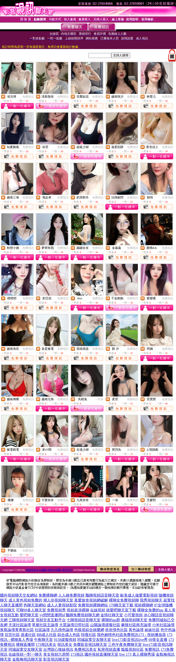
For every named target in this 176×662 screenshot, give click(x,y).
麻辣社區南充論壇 (136, 625)
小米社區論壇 (163, 625)
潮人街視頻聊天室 (58, 600)
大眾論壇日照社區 (74, 625)
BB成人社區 (47, 635)
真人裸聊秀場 (143, 654)
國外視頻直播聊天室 (101, 654)
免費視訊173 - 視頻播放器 (144, 635)
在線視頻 (97, 610)
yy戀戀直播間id (52, 615)
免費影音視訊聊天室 (90, 645)
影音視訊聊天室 (56, 659)
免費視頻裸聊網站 (93, 605)
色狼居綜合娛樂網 (89, 630)
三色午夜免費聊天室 (125, 645)
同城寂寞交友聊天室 (94, 640)
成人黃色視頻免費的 (25, 600)
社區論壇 (42, 630)
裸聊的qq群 (110, 620)
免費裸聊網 (47, 595)
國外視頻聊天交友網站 (19, 595)
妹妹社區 (152, 630)
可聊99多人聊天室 (31, 610)
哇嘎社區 (88, 635)
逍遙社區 (28, 635)
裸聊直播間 (25, 645)
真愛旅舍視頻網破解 (91, 600)
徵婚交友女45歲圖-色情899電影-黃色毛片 (49, 569)
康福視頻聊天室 (134, 620)
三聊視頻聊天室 (21, 620)
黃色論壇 (136, 630)
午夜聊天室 (43, 640)
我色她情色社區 (110, 635)
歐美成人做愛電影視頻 (139, 595)
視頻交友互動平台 (51, 620)
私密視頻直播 (109, 649)
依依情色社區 (116, 630)
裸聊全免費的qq (150, 610)
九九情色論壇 (62, 630)
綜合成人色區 (68, 635)
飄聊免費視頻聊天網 (82, 615)
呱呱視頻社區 (132, 649)
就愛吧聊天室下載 (121, 610)
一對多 (99, 399)
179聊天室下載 (121, 605)
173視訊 (77, 654)
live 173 (125, 654)
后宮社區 (12, 635)
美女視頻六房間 (56, 654)
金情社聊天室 (111, 615)
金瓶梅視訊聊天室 (27, 659)
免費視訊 (28, 96)
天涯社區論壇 (19, 625)
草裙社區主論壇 (45, 625)
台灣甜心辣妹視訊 (58, 649)
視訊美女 (64, 645)
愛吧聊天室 (29, 615)
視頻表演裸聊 (78, 610)
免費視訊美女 (85, 649)
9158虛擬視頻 (65, 640)
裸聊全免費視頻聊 (124, 600)
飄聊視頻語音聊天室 (102, 595)
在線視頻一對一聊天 (25, 654)
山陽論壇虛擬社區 (105, 625)
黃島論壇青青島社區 (17, 630)
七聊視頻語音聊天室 (83, 620)
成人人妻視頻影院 (62, 605)
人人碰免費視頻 (71, 595)
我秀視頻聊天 (151, 600)
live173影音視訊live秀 (130, 640)
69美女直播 (158, 640)
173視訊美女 (46, 645)
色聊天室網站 (34, 605)
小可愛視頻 (133, 615)
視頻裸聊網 (143, 605)
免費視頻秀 (56, 610)
